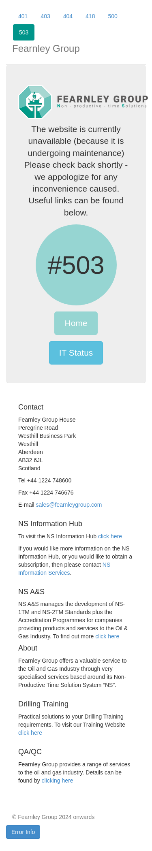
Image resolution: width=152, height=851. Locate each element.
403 (45, 16)
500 (112, 16)
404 (68, 16)
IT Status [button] (76, 352)
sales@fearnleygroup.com (69, 504)
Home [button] (75, 323)
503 (23, 32)
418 (90, 16)
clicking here (57, 780)
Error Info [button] (23, 832)
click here (110, 536)
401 (23, 16)
